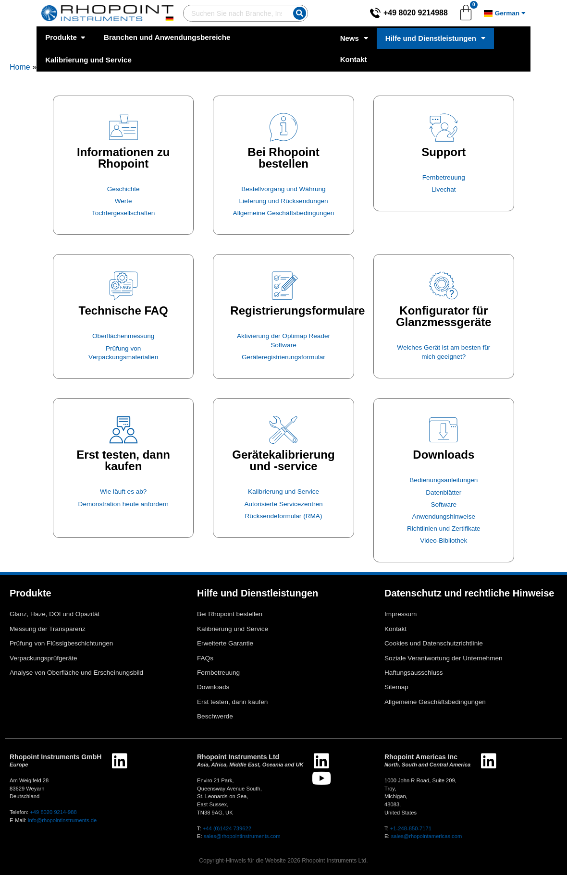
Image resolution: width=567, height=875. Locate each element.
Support (443, 152)
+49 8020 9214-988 (53, 812)
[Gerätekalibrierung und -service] (283, 429)
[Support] (443, 127)
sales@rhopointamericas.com (426, 836)
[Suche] (294, 13)
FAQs (205, 658)
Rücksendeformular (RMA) (283, 516)
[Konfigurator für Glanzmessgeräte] (443, 285)
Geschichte (123, 189)
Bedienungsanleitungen (443, 480)
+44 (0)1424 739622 (227, 828)
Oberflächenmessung (123, 336)
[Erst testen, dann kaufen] (123, 429)
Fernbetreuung (443, 177)
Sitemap (396, 687)
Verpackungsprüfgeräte (43, 658)
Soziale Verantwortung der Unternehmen (443, 658)
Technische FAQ (123, 310)
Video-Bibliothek (443, 540)
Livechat (443, 189)
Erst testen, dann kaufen (123, 460)
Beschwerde (215, 716)
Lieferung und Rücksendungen (283, 201)
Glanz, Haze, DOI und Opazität (54, 614)
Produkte (30, 593)
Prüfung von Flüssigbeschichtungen (61, 643)
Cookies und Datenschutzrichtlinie (433, 643)
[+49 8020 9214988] (412, 13)
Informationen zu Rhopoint (123, 158)
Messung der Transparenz (48, 628)
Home (20, 67)
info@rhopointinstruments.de (62, 820)
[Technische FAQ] (123, 285)
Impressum (400, 614)
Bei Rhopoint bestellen (283, 158)
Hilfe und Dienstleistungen (464, 37)
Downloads (443, 454)
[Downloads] (443, 429)
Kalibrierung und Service (283, 491)
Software (443, 504)
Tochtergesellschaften (123, 213)
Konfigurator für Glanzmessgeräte (444, 316)
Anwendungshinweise (444, 516)
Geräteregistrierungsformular (283, 357)
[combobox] (218, 13)
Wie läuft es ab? (123, 491)
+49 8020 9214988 (452, 13)
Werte (123, 201)
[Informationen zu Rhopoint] (123, 127)
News (383, 37)
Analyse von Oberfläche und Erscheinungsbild (76, 672)
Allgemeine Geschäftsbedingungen (283, 213)
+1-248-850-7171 (410, 828)
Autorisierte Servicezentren (283, 504)
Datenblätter (443, 492)
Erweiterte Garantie (225, 643)
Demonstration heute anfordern (123, 504)
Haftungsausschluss (413, 672)
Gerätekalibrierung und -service (283, 460)
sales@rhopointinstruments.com (242, 836)
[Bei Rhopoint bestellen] (283, 127)
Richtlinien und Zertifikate (444, 528)
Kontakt (544, 37)
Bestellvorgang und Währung (283, 189)
